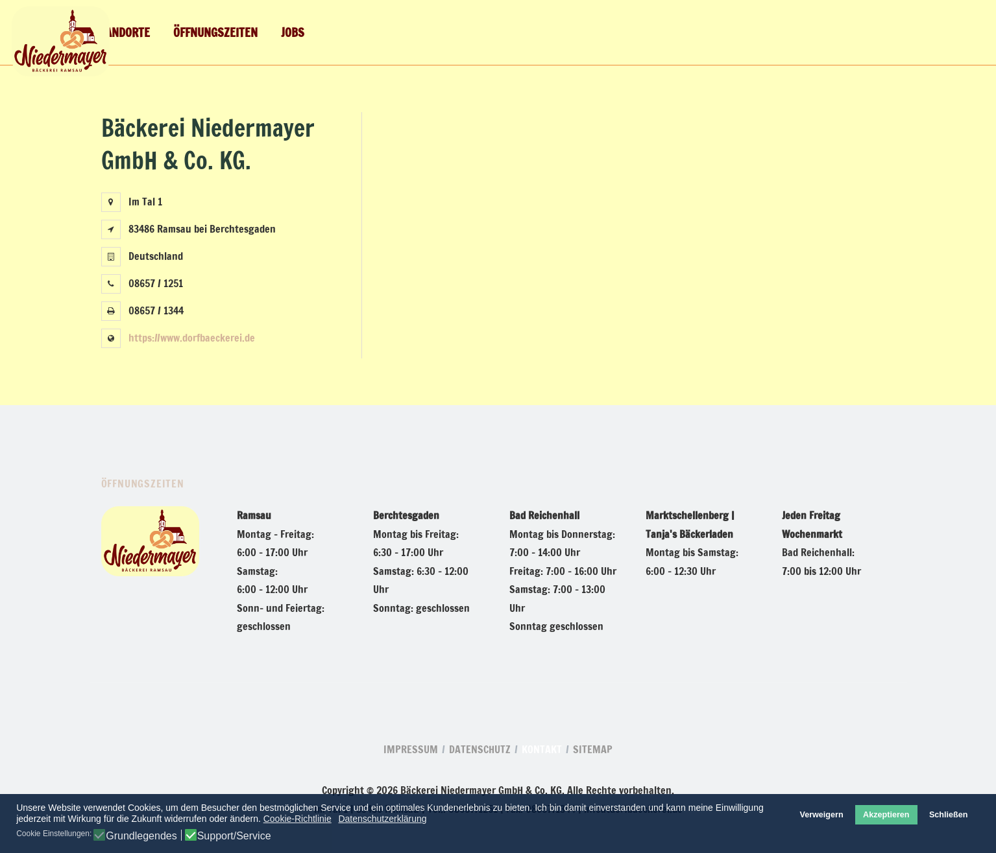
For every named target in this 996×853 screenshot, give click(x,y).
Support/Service (234, 836)
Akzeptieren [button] (886, 814)
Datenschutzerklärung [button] (382, 818)
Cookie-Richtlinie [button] (297, 818)
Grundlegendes (141, 836)
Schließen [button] (948, 814)
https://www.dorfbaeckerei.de (191, 338)
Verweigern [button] (821, 814)
